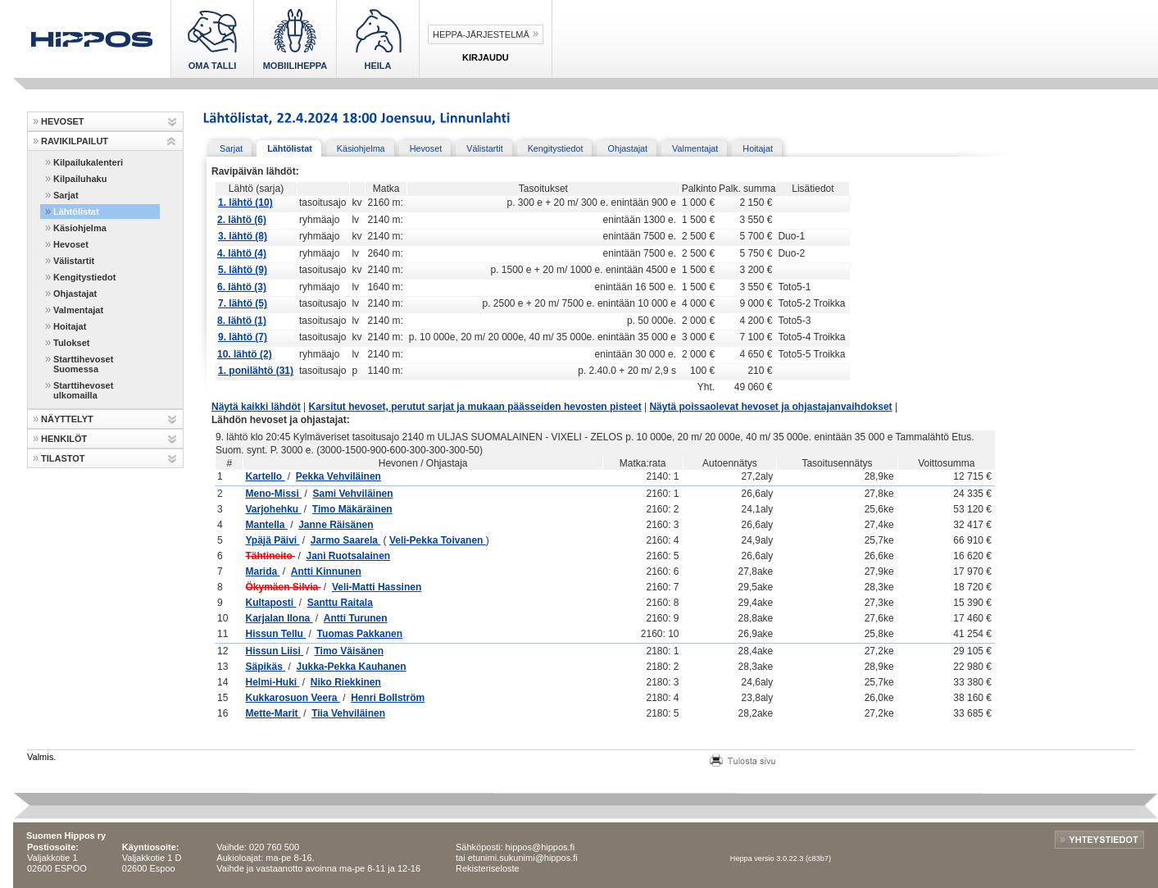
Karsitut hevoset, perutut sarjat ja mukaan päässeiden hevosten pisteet (475, 406)
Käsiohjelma (80, 228)
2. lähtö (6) (241, 219)
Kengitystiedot (84, 277)
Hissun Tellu (275, 634)
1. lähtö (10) (245, 202)
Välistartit (73, 261)
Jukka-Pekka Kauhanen (351, 666)
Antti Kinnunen (326, 571)
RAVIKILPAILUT (74, 141)
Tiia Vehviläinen (348, 713)
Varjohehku (273, 509)
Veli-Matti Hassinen (376, 587)
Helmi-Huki (272, 682)
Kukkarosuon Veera (292, 698)
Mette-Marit (272, 713)
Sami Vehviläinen (352, 493)
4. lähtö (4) (241, 253)
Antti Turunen (356, 618)
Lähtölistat (76, 211)
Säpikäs (265, 666)
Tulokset (71, 343)
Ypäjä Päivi (272, 540)
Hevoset (71, 244)
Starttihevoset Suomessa (83, 364)
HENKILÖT (64, 439)
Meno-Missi (273, 493)
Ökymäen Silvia (282, 587)
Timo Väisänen (349, 651)
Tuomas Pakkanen (359, 634)
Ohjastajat (75, 293)
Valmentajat (78, 310)
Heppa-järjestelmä (481, 34)
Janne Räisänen (335, 525)
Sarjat (66, 195)
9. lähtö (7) (242, 337)
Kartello (264, 476)
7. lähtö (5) (242, 303)
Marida (262, 571)
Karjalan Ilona (278, 618)
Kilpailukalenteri (88, 162)
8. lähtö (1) (241, 320)
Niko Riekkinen (346, 682)
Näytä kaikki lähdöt (256, 406)
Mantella (266, 525)
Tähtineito (270, 556)
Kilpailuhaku (80, 179)
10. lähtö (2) (244, 354)
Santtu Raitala (340, 602)
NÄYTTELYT (67, 419)
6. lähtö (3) (241, 287)
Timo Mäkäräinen (352, 509)
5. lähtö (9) (242, 270)
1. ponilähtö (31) (255, 370)
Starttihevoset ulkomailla (83, 390)
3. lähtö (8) (242, 236)
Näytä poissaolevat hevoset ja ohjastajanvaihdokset (770, 406)
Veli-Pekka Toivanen (437, 540)
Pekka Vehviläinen (338, 476)
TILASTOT (63, 458)
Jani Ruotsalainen (348, 556)
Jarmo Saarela (345, 540)
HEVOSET (62, 121)
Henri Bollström (388, 698)
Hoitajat (69, 326)
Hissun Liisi (274, 651)
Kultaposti (270, 602)
